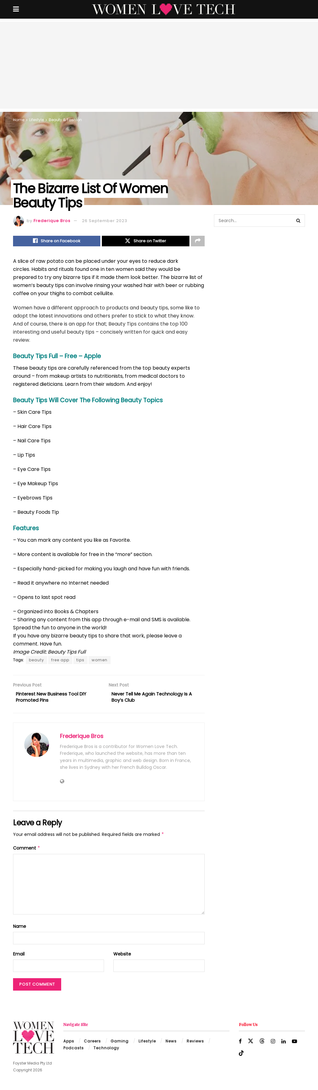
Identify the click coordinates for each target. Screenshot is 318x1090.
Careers (92, 1044)
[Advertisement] (159, 65)
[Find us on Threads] (262, 1044)
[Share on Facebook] (56, 242)
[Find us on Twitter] (251, 1044)
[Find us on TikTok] (241, 1056)
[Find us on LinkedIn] (284, 1044)
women (99, 661)
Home (18, 119)
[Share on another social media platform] (198, 242)
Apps (68, 1044)
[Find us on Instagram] (273, 1044)
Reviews (195, 1044)
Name (19, 929)
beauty (36, 661)
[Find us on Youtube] (295, 1044)
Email (19, 957)
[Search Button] (299, 220)
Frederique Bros (52, 221)
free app (60, 661)
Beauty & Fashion (65, 119)
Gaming (120, 1044)
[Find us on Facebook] (240, 1044)
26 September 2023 (104, 221)
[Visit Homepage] (163, 9)
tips (80, 661)
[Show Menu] (16, 9)
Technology (106, 1051)
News (171, 1044)
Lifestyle (36, 119)
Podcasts (73, 1051)
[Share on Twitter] (145, 242)
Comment (26, 851)
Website (122, 957)
